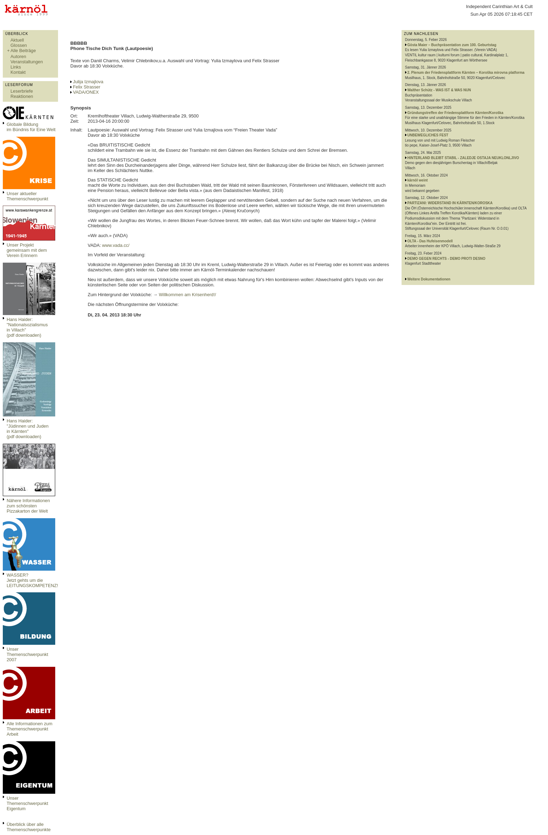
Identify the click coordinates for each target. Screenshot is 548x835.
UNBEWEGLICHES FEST (428, 135)
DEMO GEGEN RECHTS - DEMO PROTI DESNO (446, 259)
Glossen (18, 45)
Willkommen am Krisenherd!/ (187, 294)
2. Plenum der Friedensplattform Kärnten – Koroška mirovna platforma (466, 72)
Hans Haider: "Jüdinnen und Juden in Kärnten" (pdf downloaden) (28, 428)
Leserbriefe (21, 91)
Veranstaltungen (26, 61)
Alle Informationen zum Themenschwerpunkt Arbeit (29, 729)
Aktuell (17, 40)
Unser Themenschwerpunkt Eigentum (27, 803)
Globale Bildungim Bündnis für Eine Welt (31, 127)
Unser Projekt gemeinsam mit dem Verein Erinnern (27, 250)
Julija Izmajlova (88, 81)
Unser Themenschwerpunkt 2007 (27, 654)
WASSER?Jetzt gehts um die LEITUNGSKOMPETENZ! (32, 580)
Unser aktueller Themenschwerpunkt (27, 196)
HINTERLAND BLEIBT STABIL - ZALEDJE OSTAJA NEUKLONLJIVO (463, 158)
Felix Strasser (86, 87)
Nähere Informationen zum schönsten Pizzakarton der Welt (28, 506)
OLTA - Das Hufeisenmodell (430, 241)
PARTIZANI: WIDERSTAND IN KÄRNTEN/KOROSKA (450, 203)
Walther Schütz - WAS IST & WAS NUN (439, 90)
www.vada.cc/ (115, 245)
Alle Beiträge (23, 50)
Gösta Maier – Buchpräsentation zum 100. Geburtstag (452, 45)
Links (15, 67)
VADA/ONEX (86, 92)
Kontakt (18, 72)
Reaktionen (21, 96)
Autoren (18, 56)
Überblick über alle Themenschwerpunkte (29, 827)
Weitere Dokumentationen (429, 279)
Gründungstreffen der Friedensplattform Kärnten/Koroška (455, 113)
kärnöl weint (418, 180)
